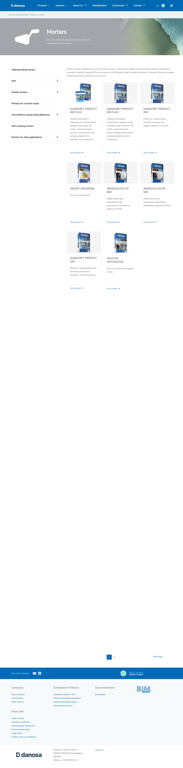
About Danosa (17, 694)
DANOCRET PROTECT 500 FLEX (83, 110)
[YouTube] (34, 673)
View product (77, 152)
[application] (85, 6)
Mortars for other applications (35, 137)
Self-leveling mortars (22, 126)
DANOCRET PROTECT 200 (156, 110)
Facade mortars (35, 92)
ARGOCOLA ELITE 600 (118, 194)
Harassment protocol (62, 705)
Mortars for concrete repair (25, 103)
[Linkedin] (44, 673)
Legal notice (16, 733)
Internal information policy (65, 701)
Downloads (100, 694)
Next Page (158, 656)
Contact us (100, 749)
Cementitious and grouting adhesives (35, 115)
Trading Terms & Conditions (23, 736)
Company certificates (20, 722)
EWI (35, 81)
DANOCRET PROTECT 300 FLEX (120, 110)
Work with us (17, 701)
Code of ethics (17, 718)
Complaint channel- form (64, 694)
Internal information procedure (66, 698)
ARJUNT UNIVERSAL (82, 192)
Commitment (17, 698)
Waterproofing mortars (23, 69)
